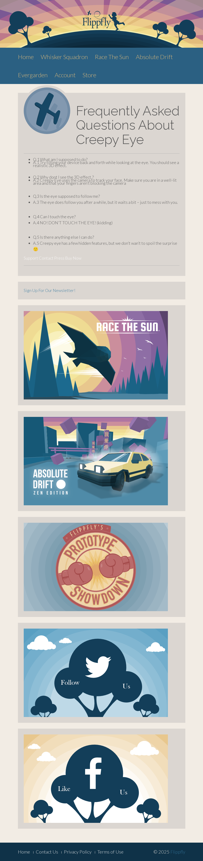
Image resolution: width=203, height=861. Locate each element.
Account (65, 75)
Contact (46, 258)
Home (26, 56)
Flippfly (177, 851)
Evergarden (33, 75)
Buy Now (73, 258)
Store (89, 75)
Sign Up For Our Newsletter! (49, 290)
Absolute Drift (154, 56)
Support (31, 258)
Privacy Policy (78, 851)
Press (59, 258)
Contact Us (47, 851)
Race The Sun (112, 56)
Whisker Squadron (64, 56)
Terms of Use (110, 851)
